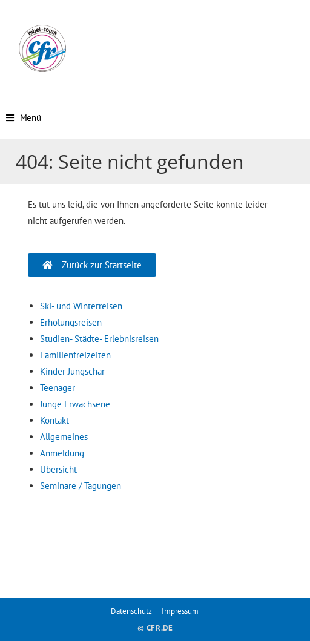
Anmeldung (62, 453)
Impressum (180, 611)
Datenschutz (131, 611)
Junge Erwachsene (75, 404)
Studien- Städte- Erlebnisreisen (99, 338)
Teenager (57, 387)
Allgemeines (64, 436)
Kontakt (54, 420)
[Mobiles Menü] (23, 118)
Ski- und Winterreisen (81, 306)
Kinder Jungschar (72, 371)
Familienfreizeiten (75, 355)
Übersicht (58, 469)
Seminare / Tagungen (80, 485)
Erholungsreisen (71, 322)
